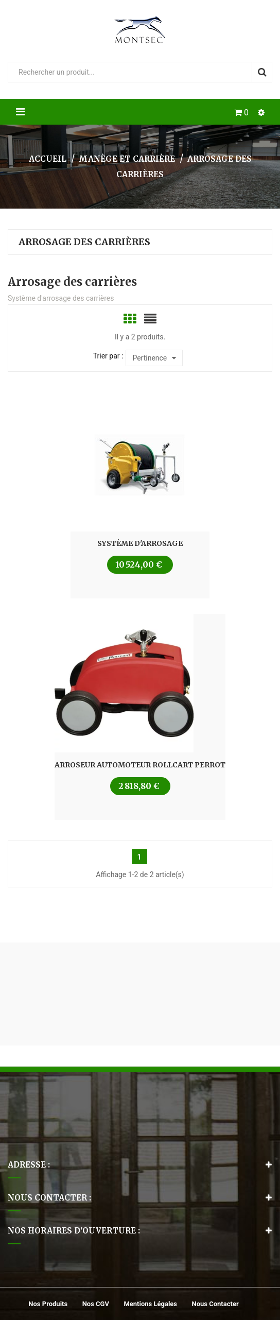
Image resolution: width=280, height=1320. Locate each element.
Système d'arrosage (140, 543)
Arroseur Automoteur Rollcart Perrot (140, 764)
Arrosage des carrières (84, 242)
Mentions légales (150, 1304)
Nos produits (47, 1304)
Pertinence (154, 358)
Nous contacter (215, 1304)
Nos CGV (95, 1304)
